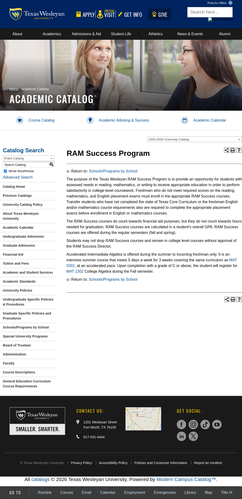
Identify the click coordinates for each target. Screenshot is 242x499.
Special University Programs (25, 336)
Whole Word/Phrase (21, 171)
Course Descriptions (19, 372)
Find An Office (220, 3)
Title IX (227, 492)
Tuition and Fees (16, 263)
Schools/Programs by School (26, 327)
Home (13, 89)
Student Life (121, 34)
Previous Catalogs (17, 195)
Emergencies (165, 492)
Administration (14, 354)
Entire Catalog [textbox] (14, 158)
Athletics (155, 34)
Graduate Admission (19, 245)
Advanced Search (18, 177)
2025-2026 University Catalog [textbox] (169, 139)
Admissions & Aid (86, 34)
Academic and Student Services (28, 272)
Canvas (66, 492)
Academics (52, 34)
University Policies (17, 290)
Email (86, 492)
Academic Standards (19, 281)
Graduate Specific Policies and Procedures (27, 315)
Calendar (107, 492)
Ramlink (45, 492)
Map (208, 492)
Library (190, 492)
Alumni (224, 34)
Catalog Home (14, 186)
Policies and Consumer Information (160, 463)
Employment (134, 492)
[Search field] (210, 12)
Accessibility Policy (113, 463)
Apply (84, 14)
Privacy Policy (81, 463)
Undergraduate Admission (23, 236)
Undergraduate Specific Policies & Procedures (28, 302)
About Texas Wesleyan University (21, 216)
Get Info (129, 14)
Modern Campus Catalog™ (186, 479)
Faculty (8, 363)
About (17, 34)
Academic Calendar (18, 227)
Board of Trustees (17, 345)
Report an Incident (208, 463)
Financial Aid (13, 254)
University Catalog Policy (23, 204)
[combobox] (194, 139)
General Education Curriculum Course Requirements (27, 383)
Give (158, 14)
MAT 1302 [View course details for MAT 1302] (74, 271)
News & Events (190, 34)
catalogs (40, 479)
